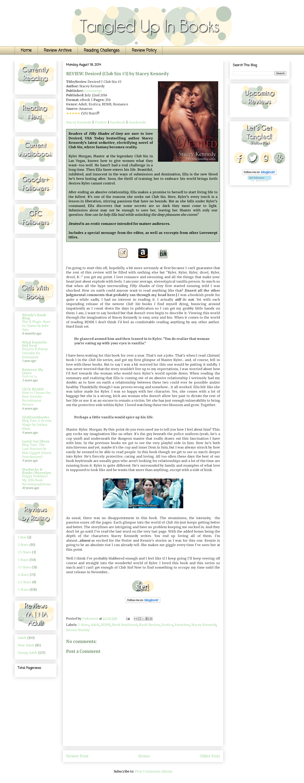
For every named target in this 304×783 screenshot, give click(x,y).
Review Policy (144, 50)
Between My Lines (32, 371)
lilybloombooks (35, 417)
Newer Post (77, 756)
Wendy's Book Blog (34, 316)
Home (26, 50)
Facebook (117, 122)
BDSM (106, 625)
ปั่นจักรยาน (29, 376)
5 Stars (83, 625)
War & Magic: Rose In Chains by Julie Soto (36, 326)
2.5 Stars (24, 552)
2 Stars (23, 545)
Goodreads (137, 122)
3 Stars (23, 560)
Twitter (101, 122)
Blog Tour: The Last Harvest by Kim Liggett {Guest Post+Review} (36, 451)
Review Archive (58, 50)
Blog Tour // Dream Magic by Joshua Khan (36, 425)
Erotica (167, 625)
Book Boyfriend (124, 625)
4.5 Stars (24, 582)
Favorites (182, 625)
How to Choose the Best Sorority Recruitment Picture (36, 398)
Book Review (149, 625)
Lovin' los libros (35, 441)
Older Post (210, 756)
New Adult (26, 645)
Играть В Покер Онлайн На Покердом (35, 353)
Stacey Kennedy (78, 122)
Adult (95, 625)
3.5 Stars (24, 567)
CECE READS (33, 389)
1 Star (22, 537)
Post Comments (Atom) (153, 771)
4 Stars (23, 575)
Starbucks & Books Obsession (36, 471)
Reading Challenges (102, 50)
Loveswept (93, 91)
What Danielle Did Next (34, 344)
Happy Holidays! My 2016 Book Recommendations (36, 480)
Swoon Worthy (78, 630)
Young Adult (27, 653)
